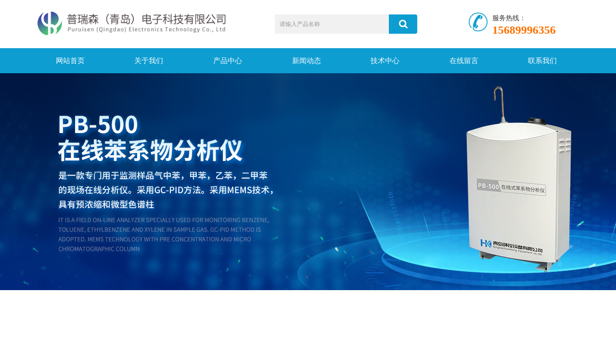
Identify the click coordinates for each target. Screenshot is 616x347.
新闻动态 (306, 61)
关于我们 (148, 61)
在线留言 (463, 61)
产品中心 (227, 61)
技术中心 (385, 61)
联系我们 (542, 61)
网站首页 (70, 61)
